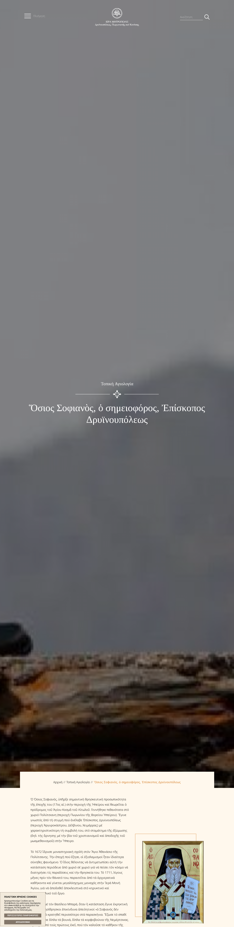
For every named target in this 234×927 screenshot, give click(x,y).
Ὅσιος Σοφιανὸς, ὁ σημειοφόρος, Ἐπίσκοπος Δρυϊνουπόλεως (137, 782)
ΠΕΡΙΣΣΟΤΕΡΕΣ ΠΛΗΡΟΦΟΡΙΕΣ (22, 915)
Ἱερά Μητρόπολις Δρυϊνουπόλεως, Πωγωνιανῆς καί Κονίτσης (117, 17)
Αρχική (57, 782)
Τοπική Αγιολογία (78, 782)
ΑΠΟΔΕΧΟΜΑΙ (23, 922)
